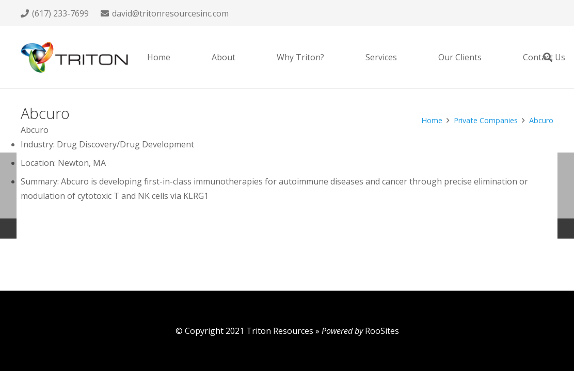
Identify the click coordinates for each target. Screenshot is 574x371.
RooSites (382, 330)
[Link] (74, 57)
